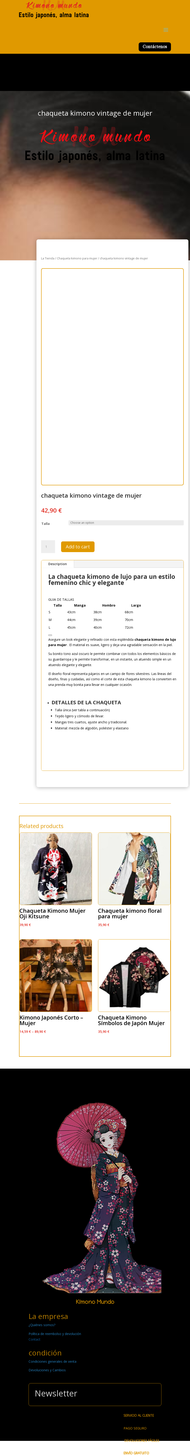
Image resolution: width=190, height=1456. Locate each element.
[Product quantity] (48, 546)
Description (57, 564)
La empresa (48, 1316)
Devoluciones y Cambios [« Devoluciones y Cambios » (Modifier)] (47, 1370)
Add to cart (78, 546)
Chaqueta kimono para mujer (77, 258)
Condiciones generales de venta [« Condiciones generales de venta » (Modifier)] (52, 1361)
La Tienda (47, 258)
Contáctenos (155, 46)
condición (45, 1353)
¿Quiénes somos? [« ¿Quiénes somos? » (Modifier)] (42, 1325)
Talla (45, 523)
